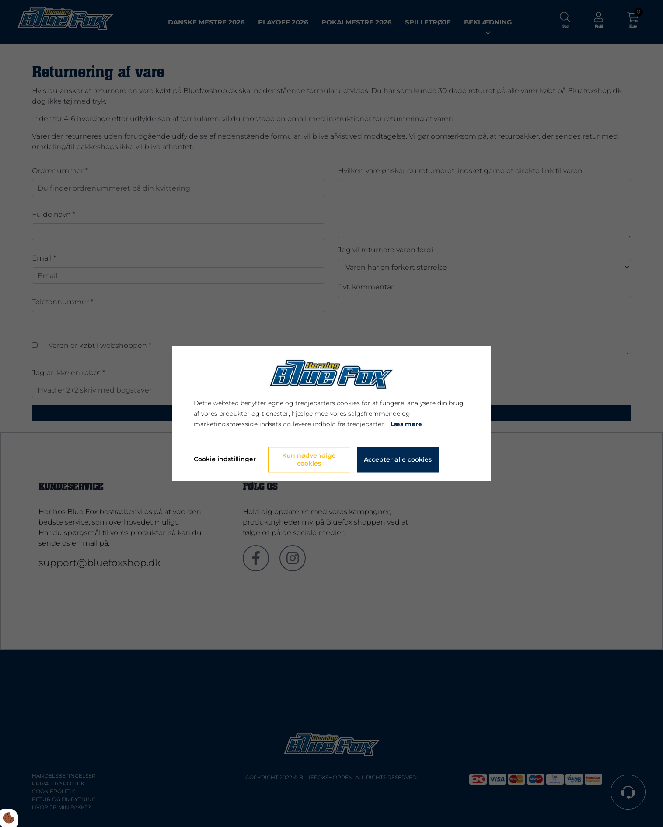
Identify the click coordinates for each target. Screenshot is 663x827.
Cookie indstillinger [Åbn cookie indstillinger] (225, 459)
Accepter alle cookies (398, 460)
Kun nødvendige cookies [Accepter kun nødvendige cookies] (309, 460)
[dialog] (331, 413)
